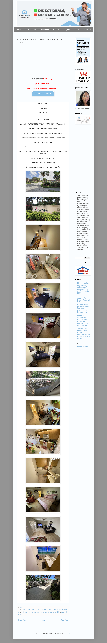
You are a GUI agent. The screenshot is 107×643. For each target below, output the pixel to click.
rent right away (26, 612)
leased (61, 609)
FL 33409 (55, 609)
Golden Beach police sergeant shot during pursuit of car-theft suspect (83, 309)
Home (18, 30)
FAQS (77, 30)
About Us (45, 30)
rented (34, 612)
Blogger (67, 633)
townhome (40, 612)
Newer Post (22, 620)
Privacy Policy (82, 347)
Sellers (56, 30)
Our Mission (31, 30)
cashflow (48, 609)
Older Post (64, 620)
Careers (87, 30)
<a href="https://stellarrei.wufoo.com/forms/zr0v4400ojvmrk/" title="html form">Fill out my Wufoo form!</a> (82, 157)
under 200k (56, 612)
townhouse (48, 612)
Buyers (67, 30)
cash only (41, 609)
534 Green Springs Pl (30, 609)
